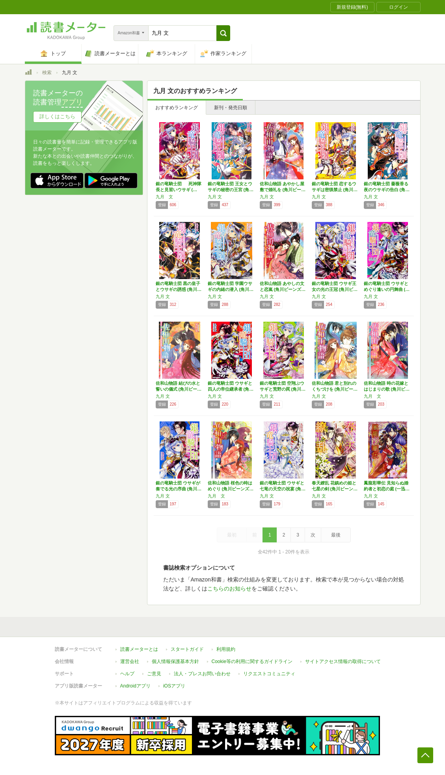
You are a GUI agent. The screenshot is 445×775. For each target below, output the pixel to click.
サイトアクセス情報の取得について (343, 661)
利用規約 (225, 649)
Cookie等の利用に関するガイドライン (252, 661)
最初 (231, 535)
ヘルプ (127, 673)
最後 (336, 535)
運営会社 (129, 661)
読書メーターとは (139, 649)
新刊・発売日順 (230, 107)
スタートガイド (187, 649)
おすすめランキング (176, 107)
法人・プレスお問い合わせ (202, 673)
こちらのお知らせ (229, 588)
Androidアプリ (135, 686)
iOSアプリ (174, 686)
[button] (223, 33)
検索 (47, 72)
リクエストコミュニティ (269, 673)
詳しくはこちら (57, 116)
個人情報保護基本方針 (175, 661)
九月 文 (164, 196)
